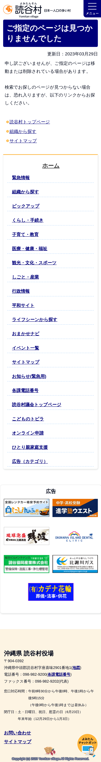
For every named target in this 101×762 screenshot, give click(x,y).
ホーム (51, 165)
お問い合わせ (17, 732)
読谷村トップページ (29, 121)
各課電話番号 (59, 674)
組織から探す (22, 131)
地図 (76, 667)
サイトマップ (23, 140)
